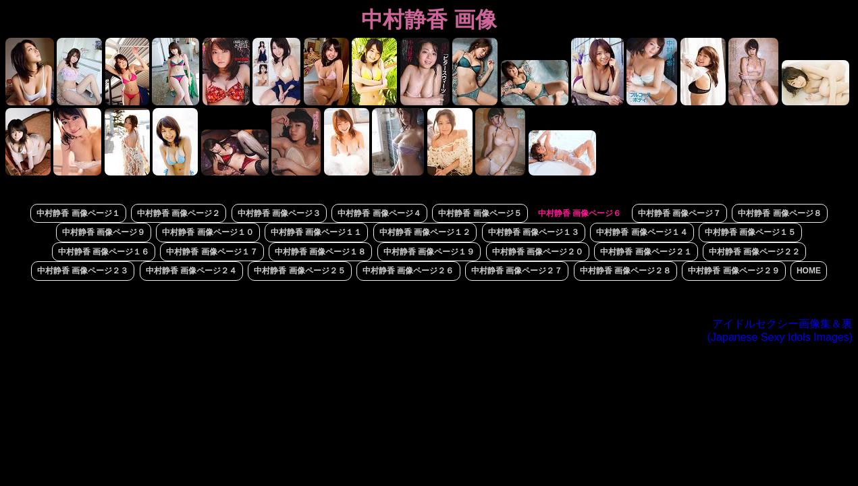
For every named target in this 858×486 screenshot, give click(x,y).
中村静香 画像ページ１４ (641, 232)
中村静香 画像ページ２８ (625, 270)
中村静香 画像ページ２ (178, 213)
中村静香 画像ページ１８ (320, 251)
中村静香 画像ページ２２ (754, 251)
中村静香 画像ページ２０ (537, 251)
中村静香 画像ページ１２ (425, 232)
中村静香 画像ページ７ (679, 213)
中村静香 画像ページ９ (103, 232)
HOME (809, 270)
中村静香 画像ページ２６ (408, 270)
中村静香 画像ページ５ (479, 213)
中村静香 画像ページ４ (379, 213)
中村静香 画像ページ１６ (103, 251)
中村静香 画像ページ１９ (429, 251)
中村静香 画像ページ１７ (211, 251)
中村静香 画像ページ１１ (316, 232)
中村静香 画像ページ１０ (207, 232)
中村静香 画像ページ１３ (533, 232)
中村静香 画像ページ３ (279, 213)
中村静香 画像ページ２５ (299, 270)
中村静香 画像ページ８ (779, 213)
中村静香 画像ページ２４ (191, 270)
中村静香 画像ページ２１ (645, 251)
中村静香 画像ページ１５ (750, 232)
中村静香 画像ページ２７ (516, 270)
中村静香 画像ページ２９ (733, 270)
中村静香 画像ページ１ (77, 213)
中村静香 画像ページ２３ (82, 270)
